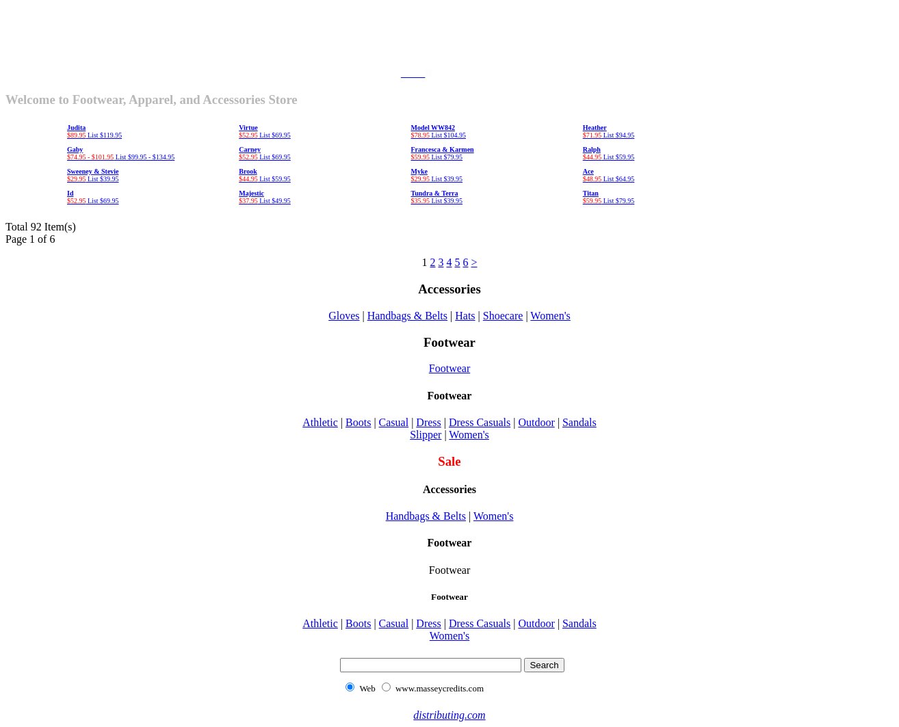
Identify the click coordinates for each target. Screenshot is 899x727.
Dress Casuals (479, 422)
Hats (465, 315)
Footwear (449, 368)
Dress (428, 422)
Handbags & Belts (407, 315)
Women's (550, 315)
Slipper (425, 434)
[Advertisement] (449, 36)
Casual (394, 422)
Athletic (320, 422)
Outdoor (536, 422)
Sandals (579, 422)
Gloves (343, 315)
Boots (358, 422)
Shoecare (503, 315)
